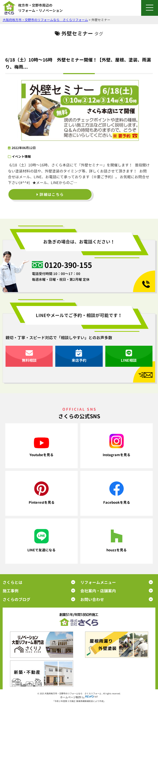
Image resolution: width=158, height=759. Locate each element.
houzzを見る (116, 540)
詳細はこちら (50, 194)
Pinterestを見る (42, 493)
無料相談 (29, 356)
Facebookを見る (116, 493)
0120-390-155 (68, 265)
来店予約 (79, 356)
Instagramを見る (116, 445)
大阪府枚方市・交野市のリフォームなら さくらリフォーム (73, 693)
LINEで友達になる (41, 540)
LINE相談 (129, 356)
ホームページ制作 (70, 697)
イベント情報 (21, 156)
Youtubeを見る (41, 447)
